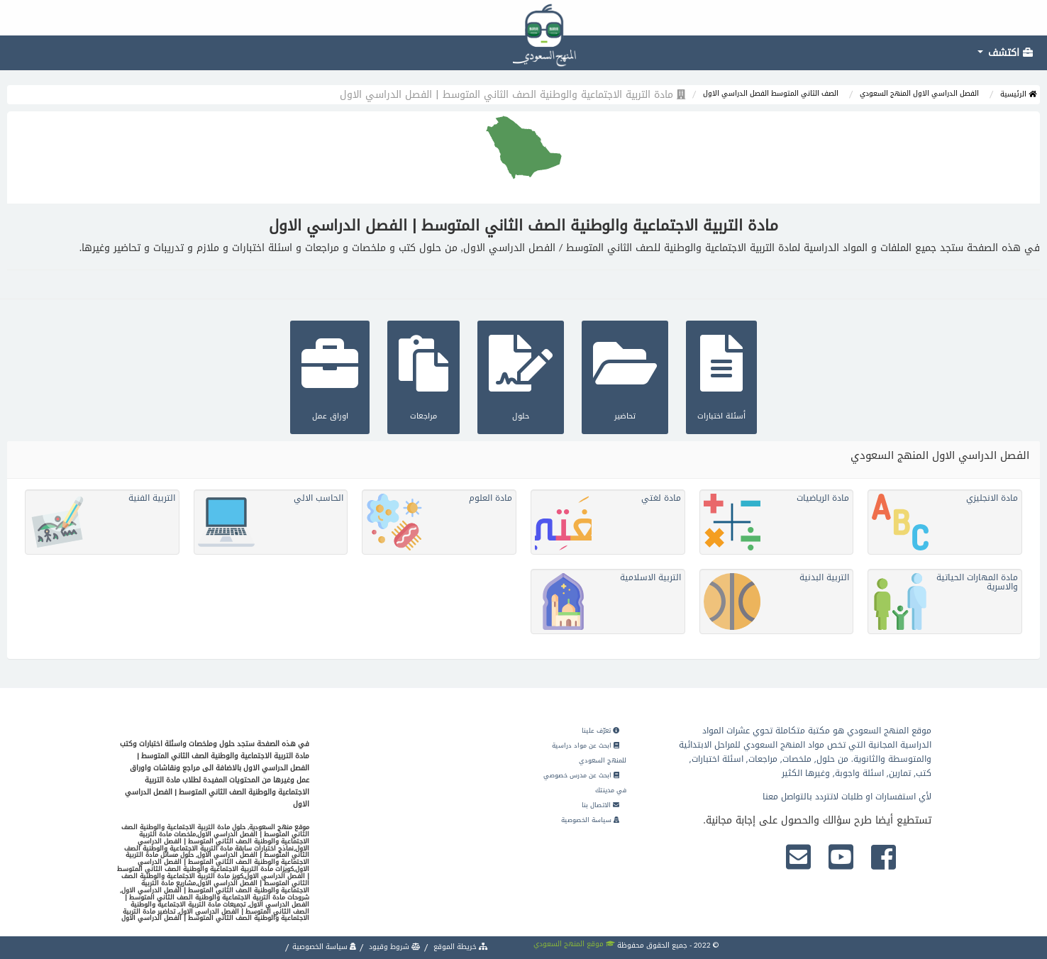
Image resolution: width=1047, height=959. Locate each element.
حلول (521, 375)
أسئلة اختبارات (721, 375)
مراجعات (423, 375)
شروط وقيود (394, 946)
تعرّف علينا (600, 730)
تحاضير (625, 375)
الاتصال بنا (600, 805)
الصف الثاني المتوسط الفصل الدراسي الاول (770, 93)
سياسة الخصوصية (590, 820)
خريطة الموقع (459, 946)
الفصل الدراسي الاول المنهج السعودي (919, 93)
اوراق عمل (329, 375)
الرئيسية (1018, 94)
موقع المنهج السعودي (574, 943)
